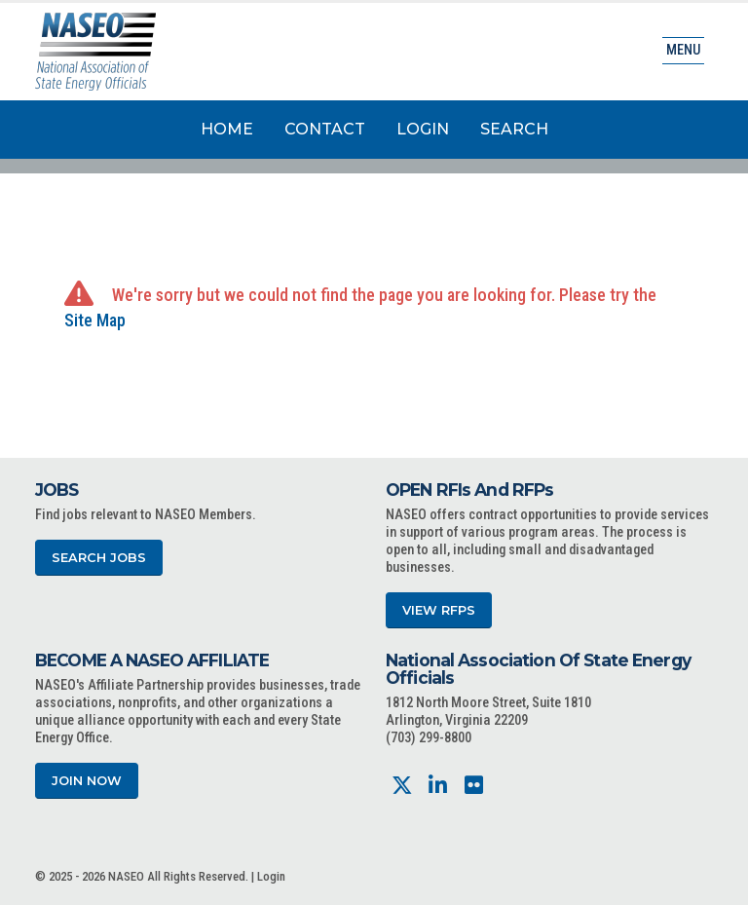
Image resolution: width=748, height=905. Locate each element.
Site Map (95, 320)
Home (227, 129)
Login (422, 129)
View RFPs (438, 610)
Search (514, 129)
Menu (683, 50)
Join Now (87, 780)
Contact (324, 129)
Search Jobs (99, 557)
